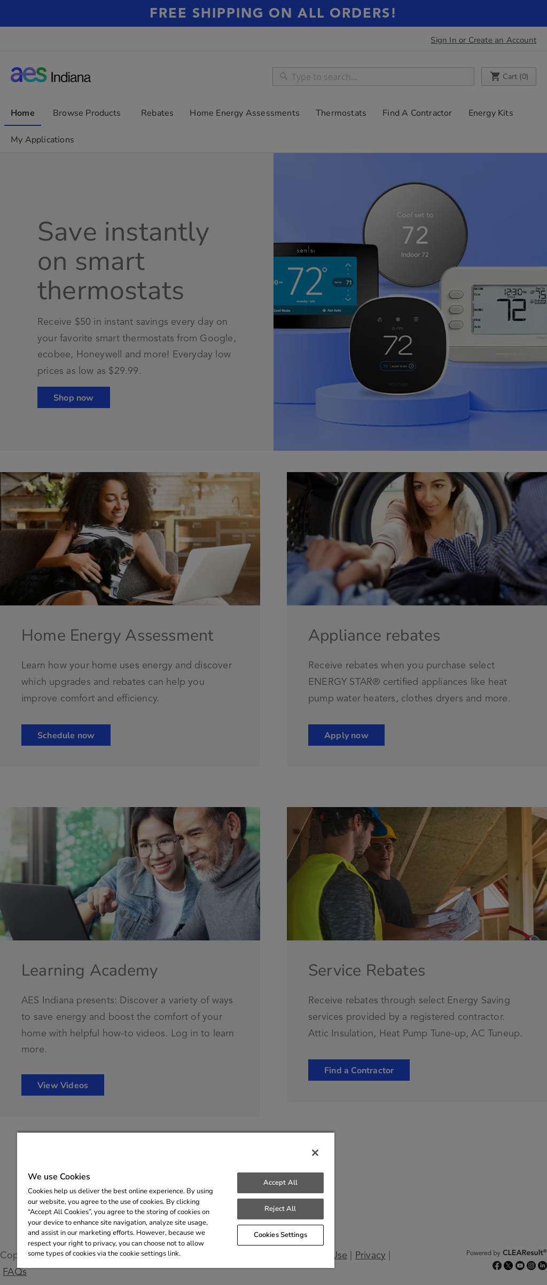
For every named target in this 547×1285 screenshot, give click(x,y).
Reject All (280, 1209)
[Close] (315, 1152)
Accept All (280, 1182)
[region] (175, 1199)
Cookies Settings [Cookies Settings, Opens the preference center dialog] (280, 1235)
